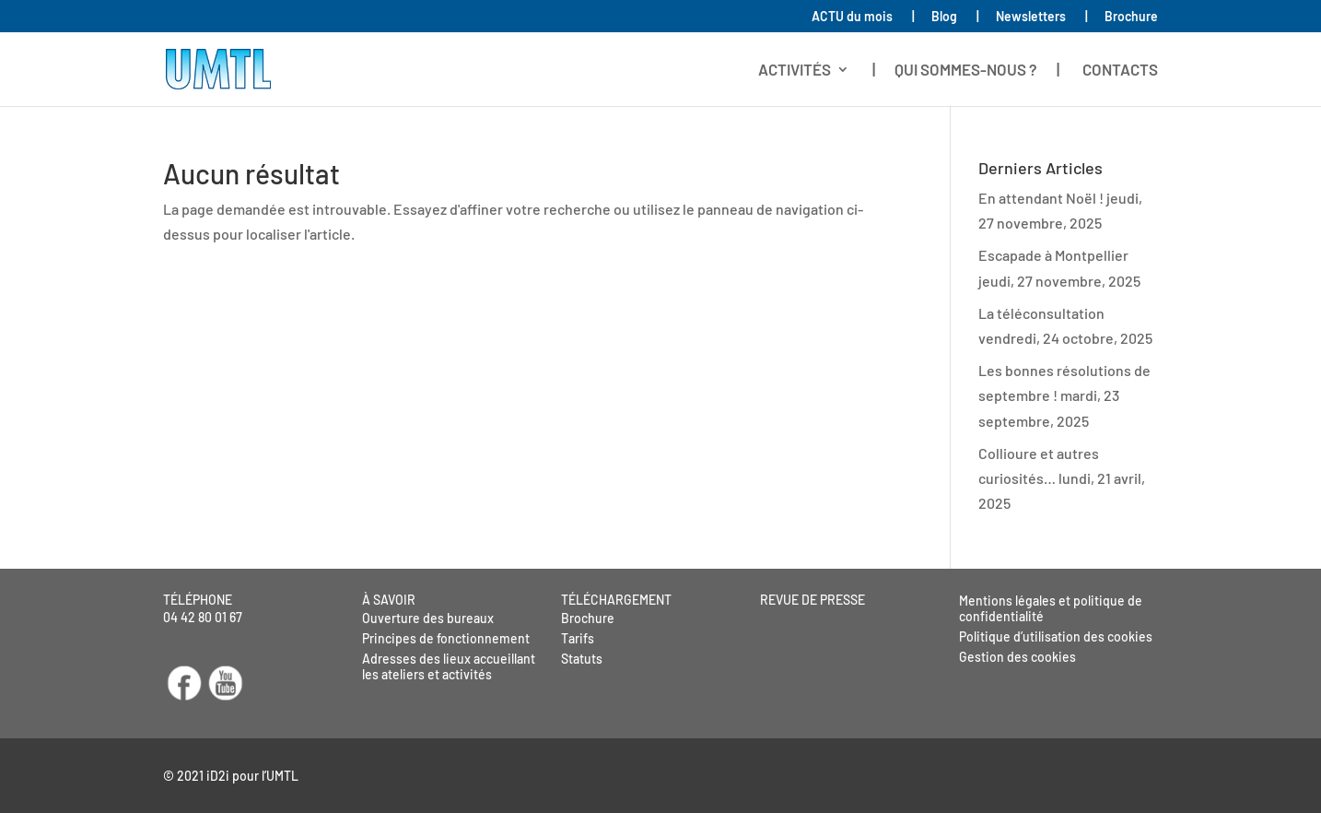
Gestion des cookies (1017, 657)
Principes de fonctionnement (446, 638)
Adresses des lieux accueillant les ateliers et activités (448, 666)
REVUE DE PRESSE (812, 599)
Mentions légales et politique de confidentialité (1050, 608)
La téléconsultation (1041, 313)
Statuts (581, 658)
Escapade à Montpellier (1053, 255)
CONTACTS (1120, 70)
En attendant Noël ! (1041, 197)
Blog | (955, 17)
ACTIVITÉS (794, 70)
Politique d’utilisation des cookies (1055, 636)
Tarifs (577, 638)
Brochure (1131, 17)
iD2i (217, 776)
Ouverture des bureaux (428, 618)
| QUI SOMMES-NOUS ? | (965, 70)
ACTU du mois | (863, 17)
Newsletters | (1042, 17)
